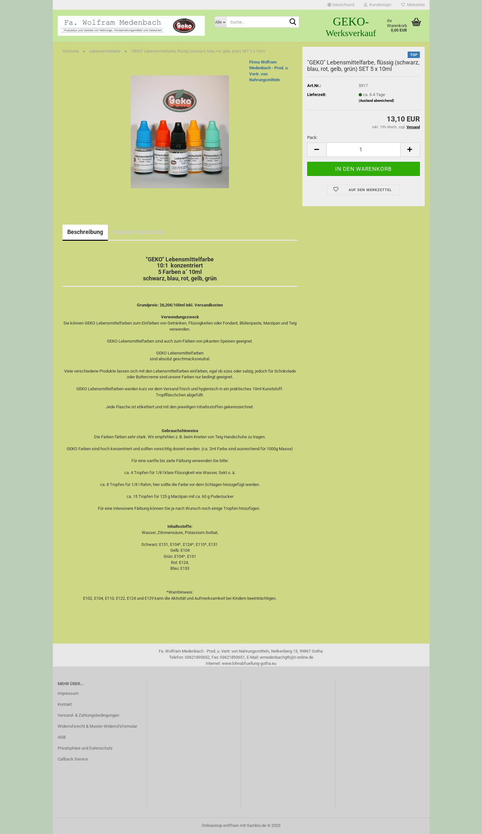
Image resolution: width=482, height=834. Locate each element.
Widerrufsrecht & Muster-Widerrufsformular (97, 726)
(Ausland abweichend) (376, 101)
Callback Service (73, 759)
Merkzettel (413, 5)
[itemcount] (363, 149)
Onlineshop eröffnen (220, 825)
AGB (62, 737)
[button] (341, 5)
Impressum (68, 693)
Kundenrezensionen (139, 231)
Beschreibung (85, 231)
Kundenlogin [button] (378, 5)
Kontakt (65, 704)
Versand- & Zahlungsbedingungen (88, 715)
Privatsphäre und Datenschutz (85, 748)
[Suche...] (220, 22)
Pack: (312, 137)
